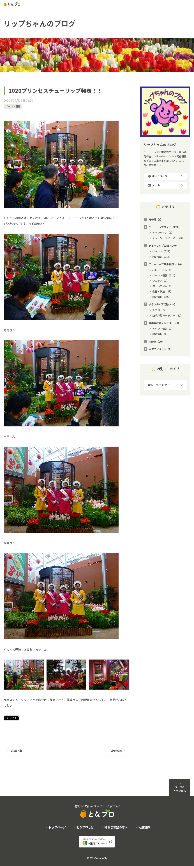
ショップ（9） (160, 280)
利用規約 (144, 827)
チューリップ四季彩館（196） (166, 264)
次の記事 (117, 751)
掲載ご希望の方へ (116, 827)
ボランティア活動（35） (163, 304)
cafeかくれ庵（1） (163, 270)
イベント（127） (162, 251)
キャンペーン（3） (163, 232)
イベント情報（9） (163, 328)
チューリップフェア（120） (168, 238)
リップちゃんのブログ (39, 23)
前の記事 (16, 751)
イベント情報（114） (164, 275)
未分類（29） (156, 341)
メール (156, 185)
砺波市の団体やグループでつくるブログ (97, 811)
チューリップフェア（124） (165, 227)
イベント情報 (12, 106)
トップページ (57, 827)
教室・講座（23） (162, 291)
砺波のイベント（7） (161, 349)
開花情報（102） (162, 297)
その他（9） (156, 219)
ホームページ (159, 176)
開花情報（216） (162, 256)
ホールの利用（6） (163, 286)
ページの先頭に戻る (179, 789)
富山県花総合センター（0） (164, 323)
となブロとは (85, 827)
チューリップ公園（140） (163, 245)
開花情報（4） (160, 334)
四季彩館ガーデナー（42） (167, 315)
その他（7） (159, 310)
